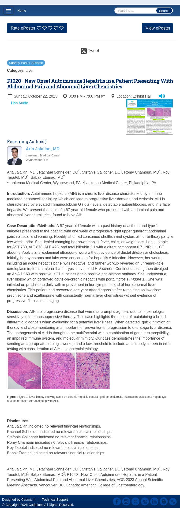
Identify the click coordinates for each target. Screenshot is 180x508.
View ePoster (158, 28)
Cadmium (28, 499)
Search (164, 11)
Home (21, 10)
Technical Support (55, 499)
